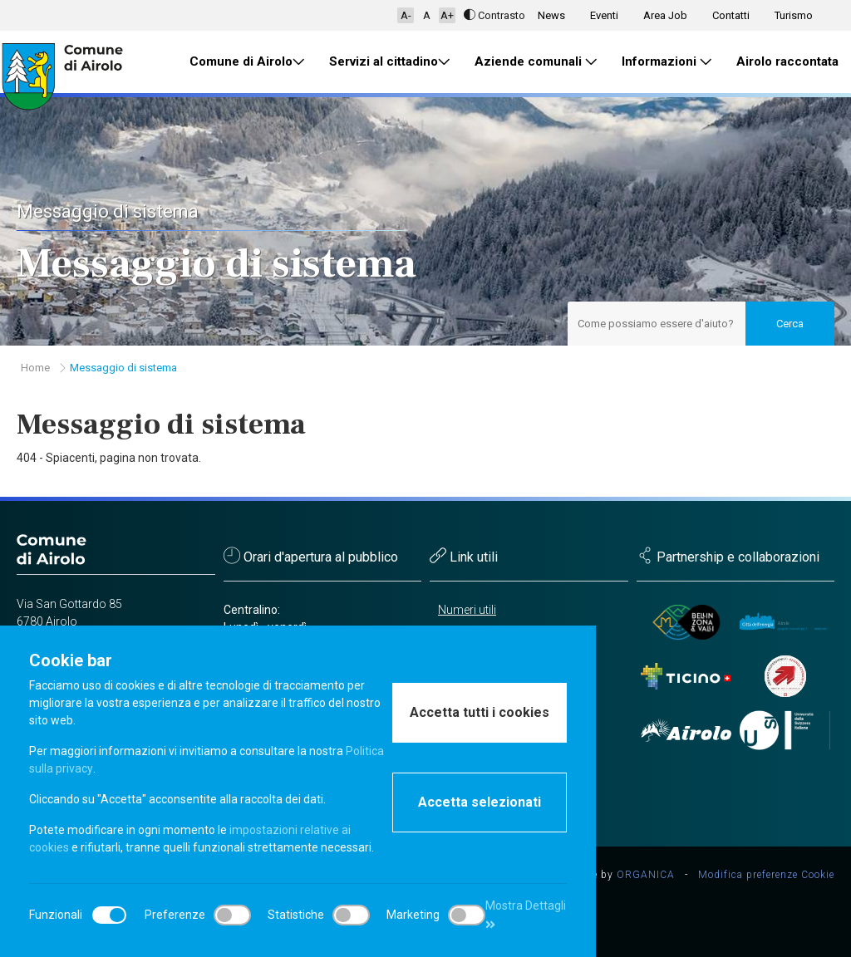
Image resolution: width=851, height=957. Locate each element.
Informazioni (666, 62)
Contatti (731, 15)
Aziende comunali (536, 62)
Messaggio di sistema (123, 367)
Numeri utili (467, 609)
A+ (447, 15)
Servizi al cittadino (389, 62)
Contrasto (494, 15)
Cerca (790, 323)
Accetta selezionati (479, 802)
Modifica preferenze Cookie (766, 875)
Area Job (665, 15)
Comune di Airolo (246, 62)
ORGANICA (646, 875)
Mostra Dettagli (525, 914)
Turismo (794, 15)
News (551, 15)
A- (406, 15)
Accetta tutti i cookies (479, 712)
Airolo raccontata (787, 61)
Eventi (604, 15)
